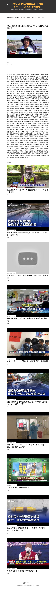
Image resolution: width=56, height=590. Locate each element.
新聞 (22, 135)
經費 (9, 102)
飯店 (36, 140)
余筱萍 (32, 148)
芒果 (22, 89)
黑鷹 (42, 152)
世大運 (44, 131)
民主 (12, 150)
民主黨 (26, 157)
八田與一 (27, 137)
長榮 (13, 148)
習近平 (25, 89)
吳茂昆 (11, 82)
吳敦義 (12, 131)
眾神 (27, 135)
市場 (27, 140)
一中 (30, 99)
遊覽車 (39, 140)
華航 (30, 150)
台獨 (30, 120)
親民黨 (18, 95)
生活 (11, 64)
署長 (12, 118)
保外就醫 (10, 83)
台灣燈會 (19, 127)
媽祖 (36, 148)
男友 (17, 104)
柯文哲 (17, 18)
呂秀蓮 (36, 146)
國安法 (45, 127)
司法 (34, 138)
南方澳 (26, 150)
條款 (9, 120)
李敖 (27, 82)
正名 (22, 116)
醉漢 (31, 83)
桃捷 (40, 133)
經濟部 (35, 135)
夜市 (26, 144)
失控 (19, 80)
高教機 (16, 156)
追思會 (15, 138)
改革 (38, 131)
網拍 (18, 146)
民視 (19, 135)
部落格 (15, 82)
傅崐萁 (46, 95)
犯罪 (9, 76)
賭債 (25, 110)
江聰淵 (38, 125)
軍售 (38, 91)
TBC (21, 82)
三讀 (14, 112)
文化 (46, 112)
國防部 (44, 83)
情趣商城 (34, 101)
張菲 (14, 121)
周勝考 (21, 102)
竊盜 (32, 108)
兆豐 (33, 99)
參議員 (41, 91)
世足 (17, 76)
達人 (41, 135)
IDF (9, 101)
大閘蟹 (31, 121)
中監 (23, 83)
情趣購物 (29, 80)
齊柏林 (44, 135)
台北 (21, 133)
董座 (8, 108)
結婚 (20, 110)
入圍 (14, 101)
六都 (46, 150)
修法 (32, 106)
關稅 (14, 74)
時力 (40, 137)
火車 (37, 137)
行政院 (28, 138)
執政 (32, 102)
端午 (23, 91)
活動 (9, 152)
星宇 (28, 144)
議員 (23, 87)
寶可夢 (37, 108)
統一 (28, 101)
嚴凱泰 (44, 76)
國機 (47, 91)
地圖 (30, 91)
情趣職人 (32, 131)
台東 (36, 104)
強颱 (27, 116)
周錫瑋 (43, 85)
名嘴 (11, 142)
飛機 (47, 83)
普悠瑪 (36, 76)
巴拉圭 (20, 131)
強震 (18, 129)
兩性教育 (28, 146)
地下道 (39, 110)
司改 (31, 93)
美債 (17, 74)
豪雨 (34, 85)
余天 (28, 131)
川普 (31, 89)
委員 (40, 138)
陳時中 (30, 154)
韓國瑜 (22, 74)
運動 (21, 144)
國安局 (29, 118)
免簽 (24, 140)
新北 (42, 138)
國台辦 (29, 102)
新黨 (42, 127)
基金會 (20, 83)
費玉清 (18, 121)
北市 (8, 97)
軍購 (35, 91)
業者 (28, 83)
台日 (11, 140)
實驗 (33, 74)
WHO (42, 154)
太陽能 (26, 108)
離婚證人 (13, 152)
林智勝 (44, 123)
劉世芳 (36, 95)
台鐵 (17, 114)
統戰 (41, 148)
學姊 (9, 78)
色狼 (26, 97)
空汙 (27, 112)
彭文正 (40, 146)
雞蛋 (42, 80)
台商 (22, 104)
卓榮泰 (34, 78)
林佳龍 (20, 87)
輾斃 (46, 148)
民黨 (46, 102)
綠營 (15, 116)
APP (11, 114)
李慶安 (42, 93)
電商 (16, 106)
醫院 (17, 152)
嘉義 (12, 138)
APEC (26, 123)
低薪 (13, 137)
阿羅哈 (36, 114)
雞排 (12, 120)
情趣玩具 (29, 104)
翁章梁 (30, 129)
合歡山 (23, 127)
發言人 (26, 95)
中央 (34, 102)
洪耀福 (34, 82)
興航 (18, 85)
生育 (30, 101)
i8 (31, 120)
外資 (37, 82)
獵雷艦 (10, 123)
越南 (19, 74)
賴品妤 (32, 146)
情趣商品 (34, 142)
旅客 (25, 112)
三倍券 (20, 156)
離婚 (35, 127)
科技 (11, 108)
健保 (13, 142)
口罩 (17, 154)
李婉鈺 (30, 140)
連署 (19, 78)
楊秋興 (43, 150)
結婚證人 (22, 142)
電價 (43, 148)
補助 (45, 101)
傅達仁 (26, 125)
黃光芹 (28, 76)
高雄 (13, 135)
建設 (33, 95)
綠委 (38, 99)
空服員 (16, 148)
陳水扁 (45, 82)
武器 (33, 91)
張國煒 (31, 144)
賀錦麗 (19, 157)
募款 (17, 83)
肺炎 (43, 18)
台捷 (9, 157)
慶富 (33, 125)
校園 (39, 80)
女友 (19, 104)
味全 (12, 146)
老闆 (19, 137)
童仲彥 (42, 97)
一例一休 (14, 93)
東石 (46, 146)
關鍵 (33, 140)
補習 (39, 97)
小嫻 (29, 127)
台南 (34, 137)
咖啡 (30, 110)
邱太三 (38, 83)
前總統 (15, 133)
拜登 (16, 157)
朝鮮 (41, 123)
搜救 (43, 95)
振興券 (24, 156)
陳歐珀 (17, 144)
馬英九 (11, 133)
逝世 (20, 112)
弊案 (36, 99)
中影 (14, 87)
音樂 (8, 135)
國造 (8, 93)
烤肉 (12, 121)
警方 (17, 118)
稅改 (22, 114)
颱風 (38, 18)
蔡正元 (45, 80)
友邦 (8, 133)
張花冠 (22, 93)
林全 (22, 138)
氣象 (44, 104)
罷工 (22, 76)
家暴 (45, 97)
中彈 (41, 74)
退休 (36, 97)
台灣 (33, 89)
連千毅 (24, 146)
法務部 (34, 83)
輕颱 (43, 114)
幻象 (17, 123)
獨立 (36, 89)
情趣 (26, 83)
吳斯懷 (35, 152)
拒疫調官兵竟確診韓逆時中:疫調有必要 (22, 571)
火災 (46, 108)
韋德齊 (36, 156)
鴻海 (41, 106)
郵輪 (16, 108)
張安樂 (20, 120)
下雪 (27, 127)
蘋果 (47, 104)
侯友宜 (28, 18)
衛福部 (42, 101)
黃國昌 (20, 99)
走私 (16, 85)
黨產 (33, 80)
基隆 (11, 104)
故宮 (44, 133)
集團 (12, 76)
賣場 (45, 110)
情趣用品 (32, 76)
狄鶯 (38, 148)
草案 (12, 112)
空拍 (16, 142)
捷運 (23, 133)
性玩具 (38, 123)
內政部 (38, 112)
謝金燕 (18, 102)
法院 (33, 93)
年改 (31, 87)
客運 (42, 140)
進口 (28, 97)
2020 (12, 89)
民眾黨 (39, 152)
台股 (43, 106)
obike (34, 133)
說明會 (37, 118)
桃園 (42, 82)
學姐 (26, 148)
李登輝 (24, 82)
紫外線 (41, 104)
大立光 (39, 142)
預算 (17, 87)
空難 (19, 123)
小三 (18, 97)
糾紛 (22, 110)
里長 (28, 87)
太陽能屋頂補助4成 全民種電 (18, 487)
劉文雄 (16, 135)
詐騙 (14, 76)
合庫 (42, 125)
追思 (17, 112)
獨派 (20, 101)
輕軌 (36, 110)
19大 (42, 121)
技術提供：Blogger (28, 583)
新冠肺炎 (25, 154)
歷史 (28, 142)
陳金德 (15, 125)
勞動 (22, 152)
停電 (40, 118)
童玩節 (14, 144)
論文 (43, 146)
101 (42, 133)
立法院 (31, 138)
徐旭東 (17, 101)
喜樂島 (12, 78)
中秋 (36, 93)
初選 (33, 129)
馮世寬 (22, 123)
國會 (11, 93)
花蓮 (16, 129)
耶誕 (47, 125)
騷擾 (20, 118)
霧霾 (15, 127)
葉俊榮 (33, 118)
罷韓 (27, 152)
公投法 (18, 116)
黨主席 (14, 104)
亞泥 (46, 99)
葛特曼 (22, 78)
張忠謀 (39, 120)
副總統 (19, 138)
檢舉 (38, 135)
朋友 (41, 99)
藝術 (28, 93)
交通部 (45, 140)
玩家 (34, 108)
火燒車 (33, 110)
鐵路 (23, 144)
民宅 (25, 85)
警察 (11, 97)
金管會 (32, 116)
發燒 (35, 154)
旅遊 (22, 140)
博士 (19, 148)
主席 (28, 89)
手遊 (31, 142)
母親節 (10, 91)
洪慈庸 (29, 106)
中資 (23, 150)
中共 (35, 150)
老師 (34, 97)
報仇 (23, 137)
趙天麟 (22, 125)
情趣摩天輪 (15, 91)
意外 (17, 110)
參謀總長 (46, 152)
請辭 (11, 129)
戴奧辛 (35, 121)
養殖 (29, 116)
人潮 (8, 106)
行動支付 (40, 116)
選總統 (15, 146)
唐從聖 (25, 121)
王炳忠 (38, 127)
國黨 (44, 102)
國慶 (36, 120)
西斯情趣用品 (20, 108)
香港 (37, 138)
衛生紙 (21, 129)
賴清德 (23, 18)
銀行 (14, 118)
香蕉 (46, 74)
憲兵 (33, 104)
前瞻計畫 (43, 129)
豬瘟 (20, 76)
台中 (12, 87)
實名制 (38, 154)
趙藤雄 (29, 95)
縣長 (8, 144)
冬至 (32, 152)
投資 (22, 80)
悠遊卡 (36, 116)
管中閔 (30, 82)
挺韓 (30, 152)
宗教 (41, 112)
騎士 (46, 137)
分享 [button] (8, 62)
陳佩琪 (39, 121)
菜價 (24, 114)
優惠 (22, 112)
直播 (21, 146)
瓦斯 (14, 110)
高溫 (38, 104)
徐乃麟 (21, 121)
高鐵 (9, 138)
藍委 (43, 99)
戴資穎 (30, 114)
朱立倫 (45, 138)
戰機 (44, 91)
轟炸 (43, 74)
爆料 (23, 97)
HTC (26, 118)
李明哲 (8, 99)
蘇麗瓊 (8, 127)
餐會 (14, 83)
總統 (18, 133)
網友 (41, 83)
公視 (36, 85)
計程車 (39, 93)
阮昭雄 (22, 148)
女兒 (47, 97)
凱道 (24, 135)
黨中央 (18, 150)
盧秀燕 (29, 148)
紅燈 (23, 120)
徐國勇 (45, 121)
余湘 (24, 152)
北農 (36, 129)
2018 (23, 131)
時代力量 (14, 95)
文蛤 (30, 74)
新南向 (25, 104)
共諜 (18, 142)
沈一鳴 (8, 154)
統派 (23, 101)
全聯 (22, 106)
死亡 (14, 99)
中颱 (19, 114)
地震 (13, 129)
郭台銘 (34, 18)
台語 (11, 137)
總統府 (11, 125)
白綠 (31, 78)
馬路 (43, 108)
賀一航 (16, 80)
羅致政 (44, 89)
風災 (12, 99)
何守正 (32, 127)
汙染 (25, 93)
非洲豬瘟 (38, 78)
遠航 (13, 85)
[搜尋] (48, 4)
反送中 (10, 148)
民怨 (46, 87)
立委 (14, 150)
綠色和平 (26, 91)
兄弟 (48, 123)
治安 (13, 97)
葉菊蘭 (39, 89)
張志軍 (25, 102)
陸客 (35, 125)
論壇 (21, 150)
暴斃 (38, 74)
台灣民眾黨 (43, 144)
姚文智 (46, 93)
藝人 (44, 142)
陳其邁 (18, 125)
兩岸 (25, 101)
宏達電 (23, 118)
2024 (24, 116)
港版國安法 (29, 156)
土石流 (28, 85)
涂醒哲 (18, 93)
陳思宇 (42, 78)
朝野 (28, 99)
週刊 (21, 97)
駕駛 (30, 112)
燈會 (25, 76)
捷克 (33, 156)
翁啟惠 (22, 95)
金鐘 (28, 121)
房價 (16, 97)
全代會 (43, 118)
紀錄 (9, 150)
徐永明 (30, 125)
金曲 (11, 101)
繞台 (41, 131)
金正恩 (29, 123)
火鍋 (8, 125)
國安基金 (26, 74)
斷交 (26, 133)
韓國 (35, 123)
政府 (23, 99)
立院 (40, 102)
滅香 (44, 112)
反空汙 (16, 78)
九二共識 (27, 78)
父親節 (20, 91)
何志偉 (10, 80)
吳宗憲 (35, 144)
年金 (26, 131)
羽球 (33, 114)
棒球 (47, 131)
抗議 (32, 150)
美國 (13, 140)
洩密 (36, 87)
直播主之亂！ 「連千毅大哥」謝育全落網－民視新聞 (27, 361)
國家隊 (12, 157)
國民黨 (25, 80)
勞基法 (46, 114)
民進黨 (36, 80)
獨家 (44, 116)
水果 (26, 87)
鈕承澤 (40, 76)
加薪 (9, 118)
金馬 (44, 125)
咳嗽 (33, 154)
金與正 (45, 154)
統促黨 (26, 120)
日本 (16, 140)
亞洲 (13, 108)
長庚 (47, 133)
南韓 (19, 152)
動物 (13, 80)
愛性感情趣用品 (42, 156)
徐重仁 (19, 106)
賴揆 (9, 131)
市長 (47, 142)
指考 (32, 133)
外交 (36, 131)
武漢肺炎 (13, 154)
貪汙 (37, 102)
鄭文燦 (39, 87)
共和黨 (22, 157)
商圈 (9, 110)
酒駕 (8, 85)
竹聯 (46, 120)
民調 (9, 89)
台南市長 (25, 129)
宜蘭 (11, 144)
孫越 (18, 82)
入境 (9, 112)
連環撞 (43, 137)
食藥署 (13, 114)
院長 (24, 138)
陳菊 (11, 85)
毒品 (39, 82)
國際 (42, 142)
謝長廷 (19, 140)
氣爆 (12, 110)
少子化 (38, 101)
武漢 (19, 154)
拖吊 (27, 110)
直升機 (39, 95)
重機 (12, 102)
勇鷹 (11, 156)
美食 (13, 106)
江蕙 (11, 135)
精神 (17, 120)
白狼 (14, 120)
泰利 (8, 116)
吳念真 (25, 106)
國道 (14, 102)
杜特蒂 (42, 120)
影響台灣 (33, 112)
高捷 (37, 133)
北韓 (33, 123)
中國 (19, 89)
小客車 (39, 85)
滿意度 (39, 129)
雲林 (46, 85)
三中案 (12, 127)
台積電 (46, 106)
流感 (17, 99)
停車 (42, 110)
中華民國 (15, 89)
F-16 (26, 99)
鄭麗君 (14, 123)
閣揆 (27, 114)
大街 (41, 108)
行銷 (11, 106)
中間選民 (38, 150)
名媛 (35, 74)
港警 (9, 146)
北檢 (33, 87)
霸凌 (26, 142)
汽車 (21, 85)
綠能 (29, 108)
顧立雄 (29, 133)
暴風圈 (40, 114)
